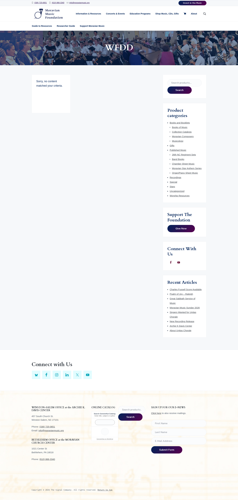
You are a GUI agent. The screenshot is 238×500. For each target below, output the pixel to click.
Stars (172, 186)
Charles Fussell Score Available (186, 289)
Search (179, 90)
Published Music (178, 150)
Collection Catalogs (182, 132)
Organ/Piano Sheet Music (185, 173)
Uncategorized (177, 191)
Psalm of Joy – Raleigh (181, 294)
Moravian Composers (183, 136)
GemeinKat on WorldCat (105, 439)
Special (173, 182)
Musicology (177, 141)
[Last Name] (178, 432)
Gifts (172, 145)
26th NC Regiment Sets (184, 154)
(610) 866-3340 (58, 3)
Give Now (181, 228)
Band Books (178, 159)
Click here (156, 413)
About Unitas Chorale (180, 330)
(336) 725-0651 (40, 3)
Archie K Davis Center (181, 326)
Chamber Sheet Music (183, 163)
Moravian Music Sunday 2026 (185, 307)
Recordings (175, 177)
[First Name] (178, 423)
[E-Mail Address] (178, 441)
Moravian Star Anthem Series (187, 168)
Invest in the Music (192, 3)
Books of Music (179, 127)
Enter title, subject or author (105, 416)
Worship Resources (180, 195)
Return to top (105, 490)
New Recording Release (182, 321)
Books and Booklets (180, 122)
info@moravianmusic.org (79, 3)
